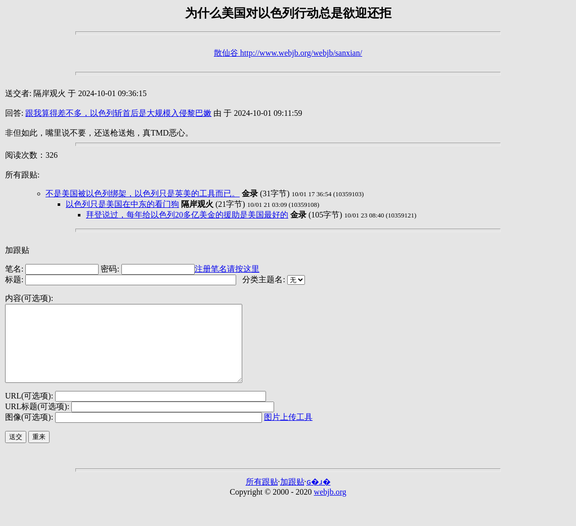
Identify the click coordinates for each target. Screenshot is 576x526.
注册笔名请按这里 (227, 269)
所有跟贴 (262, 497)
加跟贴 (17, 250)
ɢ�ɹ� (318, 497)
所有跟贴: (22, 174)
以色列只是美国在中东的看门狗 (122, 204)
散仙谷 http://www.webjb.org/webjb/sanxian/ (288, 53)
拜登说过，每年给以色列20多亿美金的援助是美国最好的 (187, 214)
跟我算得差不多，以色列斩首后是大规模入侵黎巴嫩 (118, 113)
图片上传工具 (288, 432)
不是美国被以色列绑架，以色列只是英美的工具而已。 (143, 193)
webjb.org (330, 507)
